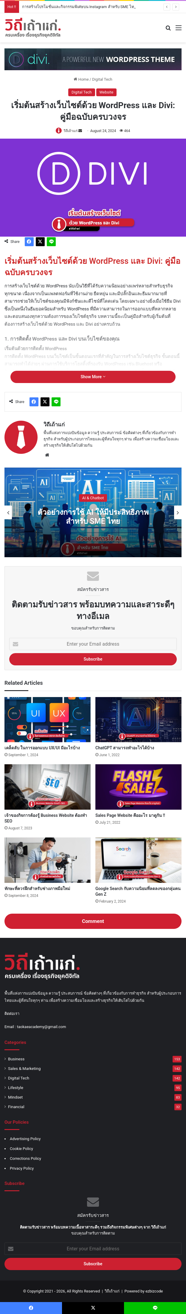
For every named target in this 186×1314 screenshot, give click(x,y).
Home (81, 79)
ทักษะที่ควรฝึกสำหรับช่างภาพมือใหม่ (37, 888)
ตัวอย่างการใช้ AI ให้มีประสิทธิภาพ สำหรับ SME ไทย (93, 517)
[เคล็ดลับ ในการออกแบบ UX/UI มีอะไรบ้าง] (47, 719)
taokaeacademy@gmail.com (41, 1026)
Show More (92, 376)
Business (16, 1058)
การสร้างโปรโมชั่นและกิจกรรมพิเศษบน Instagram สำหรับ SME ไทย (79, 6)
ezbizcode (154, 1291)
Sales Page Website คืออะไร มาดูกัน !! (130, 815)
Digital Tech (102, 79)
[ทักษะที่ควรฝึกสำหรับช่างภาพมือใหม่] (47, 860)
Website (107, 92)
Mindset (15, 1097)
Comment (93, 921)
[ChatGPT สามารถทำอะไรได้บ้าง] (138, 719)
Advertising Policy (25, 1139)
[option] (93, 512)
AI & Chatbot (93, 498)
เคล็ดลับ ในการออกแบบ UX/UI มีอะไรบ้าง (42, 747)
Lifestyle (15, 1087)
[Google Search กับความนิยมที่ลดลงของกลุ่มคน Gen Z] (138, 860)
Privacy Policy (22, 1168)
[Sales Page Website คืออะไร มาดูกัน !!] (138, 787)
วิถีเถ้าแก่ (70, 131)
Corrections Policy (25, 1158)
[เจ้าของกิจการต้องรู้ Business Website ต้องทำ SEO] (47, 787)
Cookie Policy (21, 1148)
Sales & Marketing (24, 1068)
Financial (16, 1106)
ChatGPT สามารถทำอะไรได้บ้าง (124, 747)
